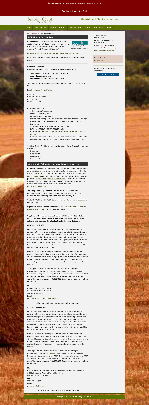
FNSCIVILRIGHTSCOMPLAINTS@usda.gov (43, 298)
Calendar (53, 27)
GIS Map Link (98, 60)
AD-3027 (53, 271)
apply (32, 73)
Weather (88, 27)
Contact (108, 27)
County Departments (40, 27)
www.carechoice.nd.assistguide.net (72, 200)
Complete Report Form (35, 209)
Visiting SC (62, 27)
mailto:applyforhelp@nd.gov (43, 90)
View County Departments (108, 74)
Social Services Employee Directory (105, 48)
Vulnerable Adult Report (73, 207)
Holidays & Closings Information (104, 50)
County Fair (98, 27)
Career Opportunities (75, 27)
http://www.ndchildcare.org (36, 186)
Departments (35, 33)
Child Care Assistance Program (38, 173)
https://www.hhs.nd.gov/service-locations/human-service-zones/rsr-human (53, 53)
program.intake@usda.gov (36, 386)
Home (29, 27)
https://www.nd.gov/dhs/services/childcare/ (51, 179)
